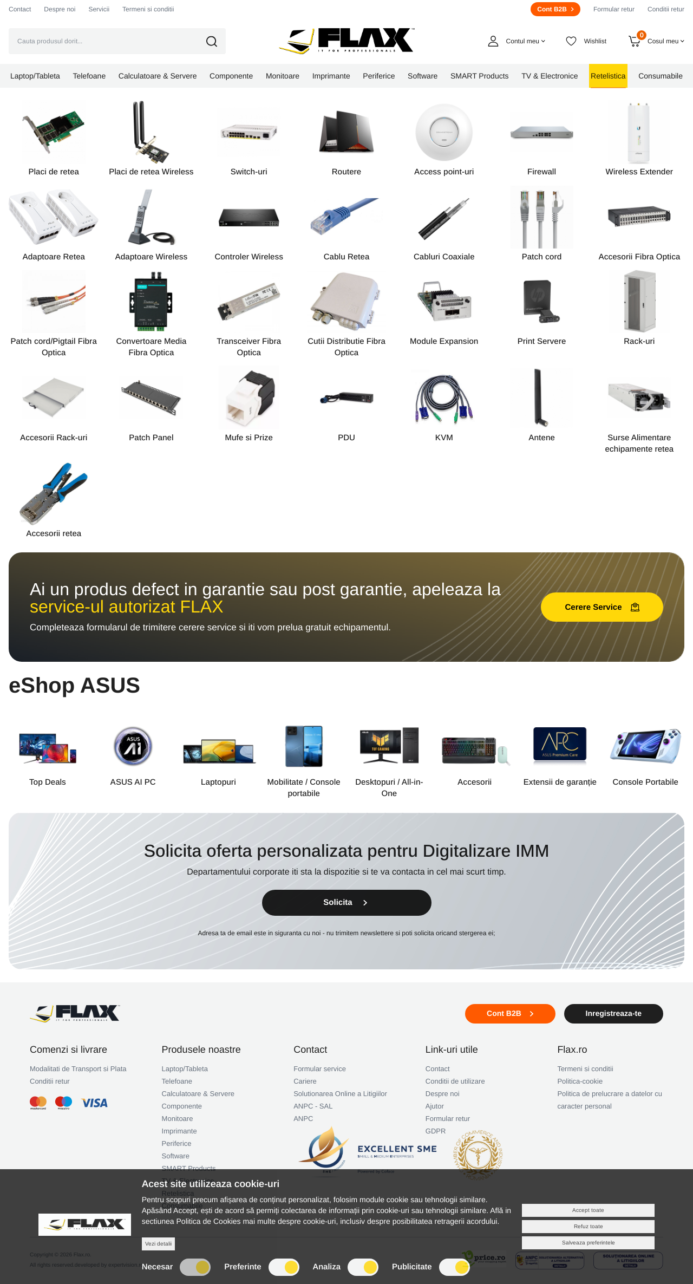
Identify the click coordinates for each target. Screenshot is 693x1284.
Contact (20, 9)
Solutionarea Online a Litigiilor (340, 1094)
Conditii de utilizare (455, 1081)
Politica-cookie (580, 1081)
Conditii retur (666, 9)
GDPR (436, 1131)
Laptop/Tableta (185, 1069)
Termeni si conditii (148, 9)
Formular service (319, 1069)
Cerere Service (602, 607)
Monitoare (177, 1118)
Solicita (346, 902)
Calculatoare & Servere (198, 1094)
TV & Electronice (188, 1181)
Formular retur (614, 9)
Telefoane (177, 1081)
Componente (182, 1106)
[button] (219, 41)
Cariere (305, 1081)
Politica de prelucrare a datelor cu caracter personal (609, 1100)
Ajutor (435, 1106)
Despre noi (59, 9)
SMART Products (189, 1168)
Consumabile (182, 1206)
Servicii (98, 9)
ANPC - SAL (312, 1106)
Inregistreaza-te (614, 1013)
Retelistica (178, 1193)
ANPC (303, 1118)
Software (175, 1156)
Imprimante (179, 1131)
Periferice (177, 1143)
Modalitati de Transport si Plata (78, 1069)
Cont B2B (555, 9)
